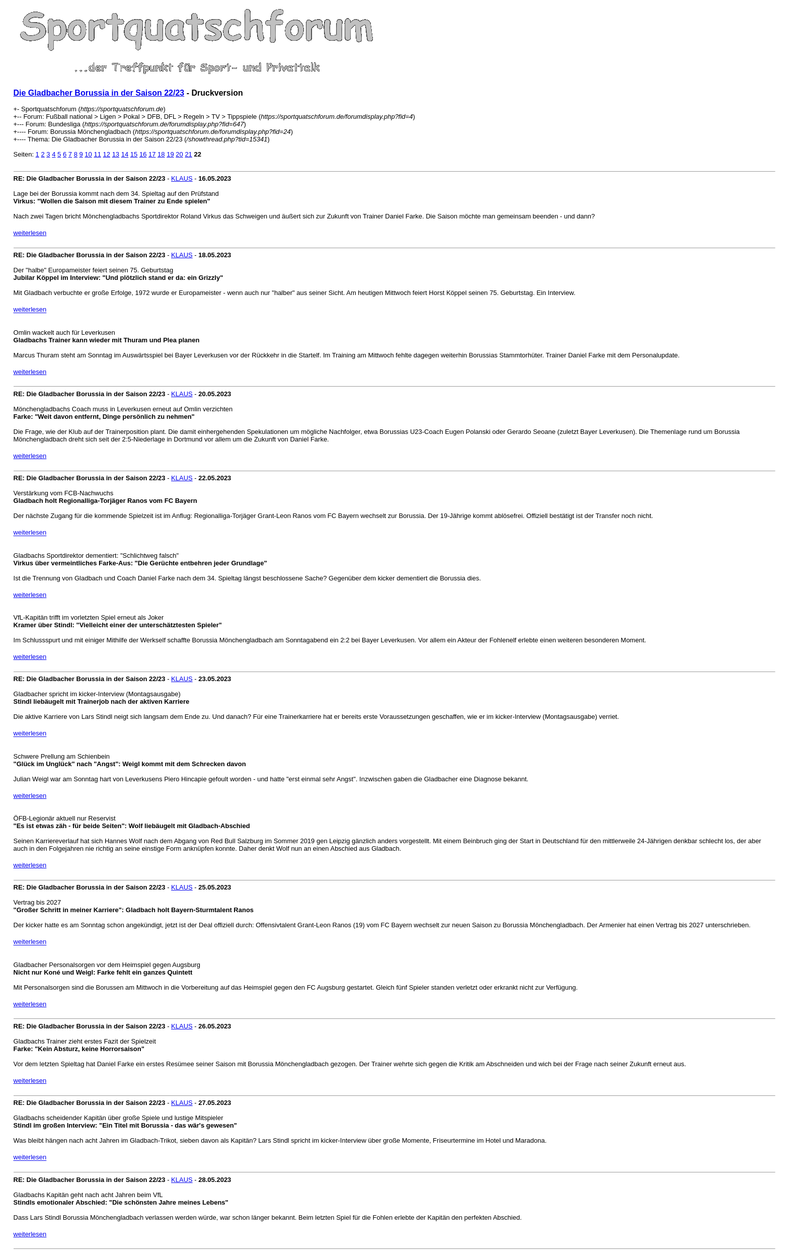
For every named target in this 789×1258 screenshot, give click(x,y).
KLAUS (182, 178)
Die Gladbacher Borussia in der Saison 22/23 (99, 93)
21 (188, 154)
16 (142, 154)
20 (179, 154)
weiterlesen (30, 233)
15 (133, 154)
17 (151, 154)
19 (170, 154)
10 (88, 154)
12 (106, 154)
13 (115, 154)
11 (97, 154)
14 (124, 154)
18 (161, 154)
